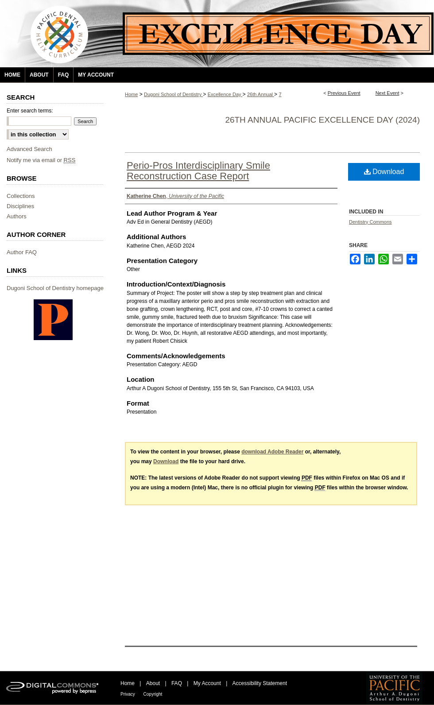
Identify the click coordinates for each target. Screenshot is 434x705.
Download (384, 171)
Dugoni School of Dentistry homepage (55, 288)
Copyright (153, 694)
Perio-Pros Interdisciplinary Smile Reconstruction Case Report (198, 171)
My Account (208, 683)
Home (131, 94)
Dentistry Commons (370, 222)
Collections (21, 196)
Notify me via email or (41, 160)
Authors (17, 216)
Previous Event (344, 93)
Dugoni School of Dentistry (173, 94)
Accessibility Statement (259, 683)
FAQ (177, 683)
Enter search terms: (30, 111)
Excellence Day (225, 94)
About (154, 683)
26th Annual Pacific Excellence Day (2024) (322, 119)
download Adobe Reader (272, 452)
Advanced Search (29, 149)
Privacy (128, 694)
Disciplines (20, 206)
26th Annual (260, 94)
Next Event (387, 93)
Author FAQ (22, 252)
